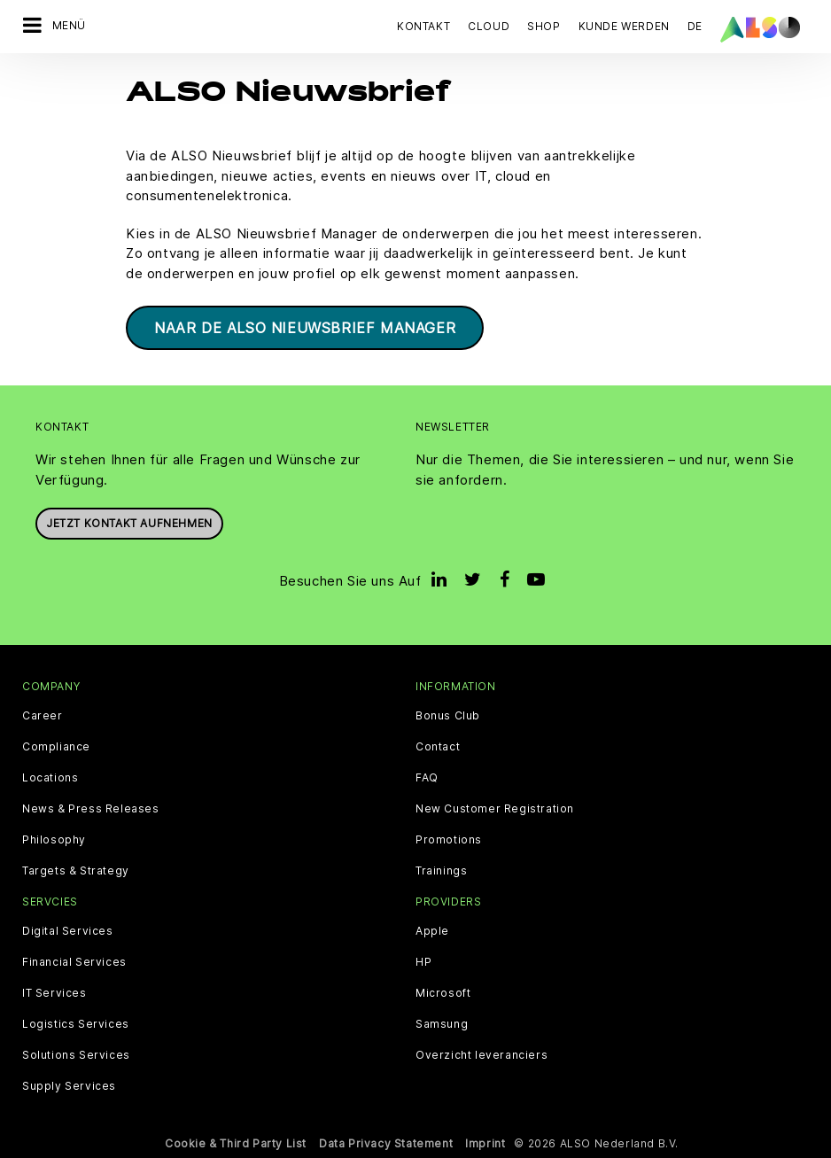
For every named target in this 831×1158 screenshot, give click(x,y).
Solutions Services (76, 1055)
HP (423, 962)
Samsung (442, 1024)
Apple (432, 931)
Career (42, 716)
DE (695, 26)
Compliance (56, 747)
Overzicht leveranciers (482, 1055)
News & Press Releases (90, 809)
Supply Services (69, 1086)
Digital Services (67, 931)
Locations (50, 778)
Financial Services (74, 962)
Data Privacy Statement (386, 1143)
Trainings (441, 871)
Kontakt (423, 26)
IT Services (54, 993)
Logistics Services (75, 1024)
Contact (438, 747)
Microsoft (443, 993)
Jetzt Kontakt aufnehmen (129, 523)
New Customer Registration (495, 809)
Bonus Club (448, 716)
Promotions (449, 840)
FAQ (427, 778)
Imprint (485, 1143)
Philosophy (54, 840)
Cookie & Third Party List (236, 1143)
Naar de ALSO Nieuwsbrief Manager (304, 328)
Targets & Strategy (75, 871)
